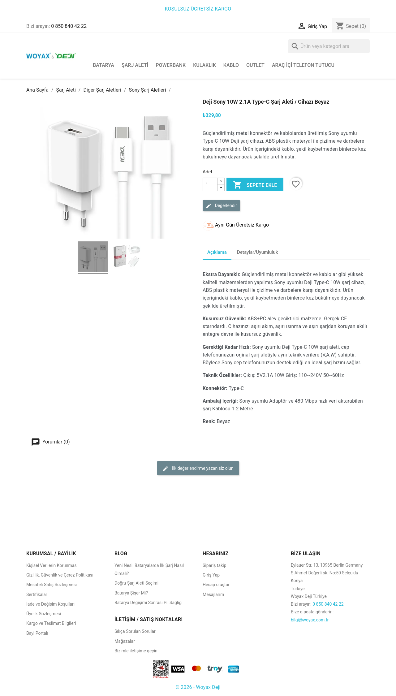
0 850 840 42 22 (69, 26)
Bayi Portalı (37, 633)
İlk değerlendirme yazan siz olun (197, 468)
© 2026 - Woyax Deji (197, 687)
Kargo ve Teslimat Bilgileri (51, 623)
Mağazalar (124, 641)
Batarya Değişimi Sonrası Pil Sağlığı (148, 602)
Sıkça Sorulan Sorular (135, 631)
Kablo (231, 65)
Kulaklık (204, 65)
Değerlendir (221, 206)
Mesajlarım (213, 594)
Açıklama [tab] (217, 252)
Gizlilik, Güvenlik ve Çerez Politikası (59, 575)
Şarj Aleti (135, 65)
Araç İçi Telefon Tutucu (303, 65)
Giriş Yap (211, 575)
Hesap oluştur (216, 584)
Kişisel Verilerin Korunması (52, 565)
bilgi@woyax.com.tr (310, 619)
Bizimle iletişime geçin (135, 650)
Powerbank (171, 65)
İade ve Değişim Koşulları (50, 604)
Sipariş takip (214, 565)
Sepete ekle (255, 185)
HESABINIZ (216, 553)
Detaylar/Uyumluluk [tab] (257, 252)
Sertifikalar (36, 594)
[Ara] (329, 46)
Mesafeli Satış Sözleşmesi (51, 584)
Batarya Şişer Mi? (131, 592)
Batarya (103, 65)
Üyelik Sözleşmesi (43, 613)
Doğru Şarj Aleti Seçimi (136, 583)
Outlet (255, 65)
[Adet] (210, 184)
